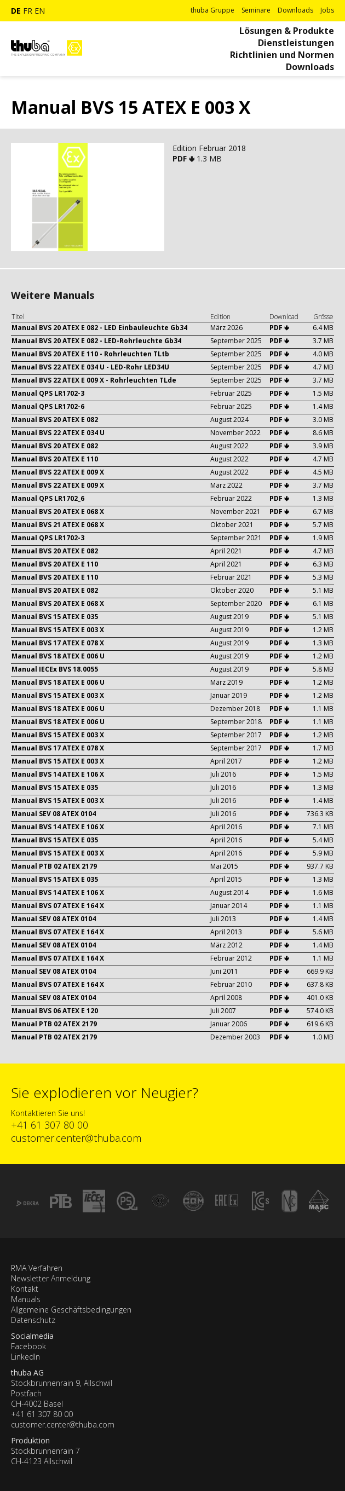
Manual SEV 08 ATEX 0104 (54, 813)
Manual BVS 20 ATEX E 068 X (58, 511)
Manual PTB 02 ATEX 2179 (54, 866)
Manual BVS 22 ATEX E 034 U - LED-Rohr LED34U (90, 367)
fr (27, 10)
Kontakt (24, 1289)
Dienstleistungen (296, 43)
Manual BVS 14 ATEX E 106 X (58, 774)
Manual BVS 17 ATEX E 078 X (58, 643)
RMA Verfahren (36, 1268)
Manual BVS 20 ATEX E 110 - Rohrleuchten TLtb (90, 354)
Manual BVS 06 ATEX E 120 (55, 1010)
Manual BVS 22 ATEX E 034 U (58, 432)
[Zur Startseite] (46, 60)
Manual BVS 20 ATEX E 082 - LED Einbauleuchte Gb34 (99, 327)
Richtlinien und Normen (282, 55)
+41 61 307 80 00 (49, 1124)
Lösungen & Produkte (286, 31)
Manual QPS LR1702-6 (48, 406)
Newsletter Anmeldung (50, 1278)
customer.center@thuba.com (76, 1138)
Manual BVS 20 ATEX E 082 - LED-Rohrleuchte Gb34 (96, 340)
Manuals (26, 1299)
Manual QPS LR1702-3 (48, 393)
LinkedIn (25, 1356)
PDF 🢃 (185, 158)
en (39, 10)
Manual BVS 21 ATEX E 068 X (58, 524)
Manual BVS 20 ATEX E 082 (55, 419)
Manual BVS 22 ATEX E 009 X (58, 472)
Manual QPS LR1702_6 (48, 498)
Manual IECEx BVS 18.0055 (55, 669)
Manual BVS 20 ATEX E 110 (55, 459)
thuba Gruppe (212, 10)
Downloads (295, 10)
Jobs (327, 10)
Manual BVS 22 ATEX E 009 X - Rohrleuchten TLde (94, 380)
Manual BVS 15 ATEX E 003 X (58, 629)
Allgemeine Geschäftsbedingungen (71, 1309)
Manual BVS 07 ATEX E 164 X (58, 905)
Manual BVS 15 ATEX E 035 (55, 616)
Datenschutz (33, 1320)
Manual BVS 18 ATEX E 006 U (58, 656)
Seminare (256, 10)
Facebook (28, 1346)
